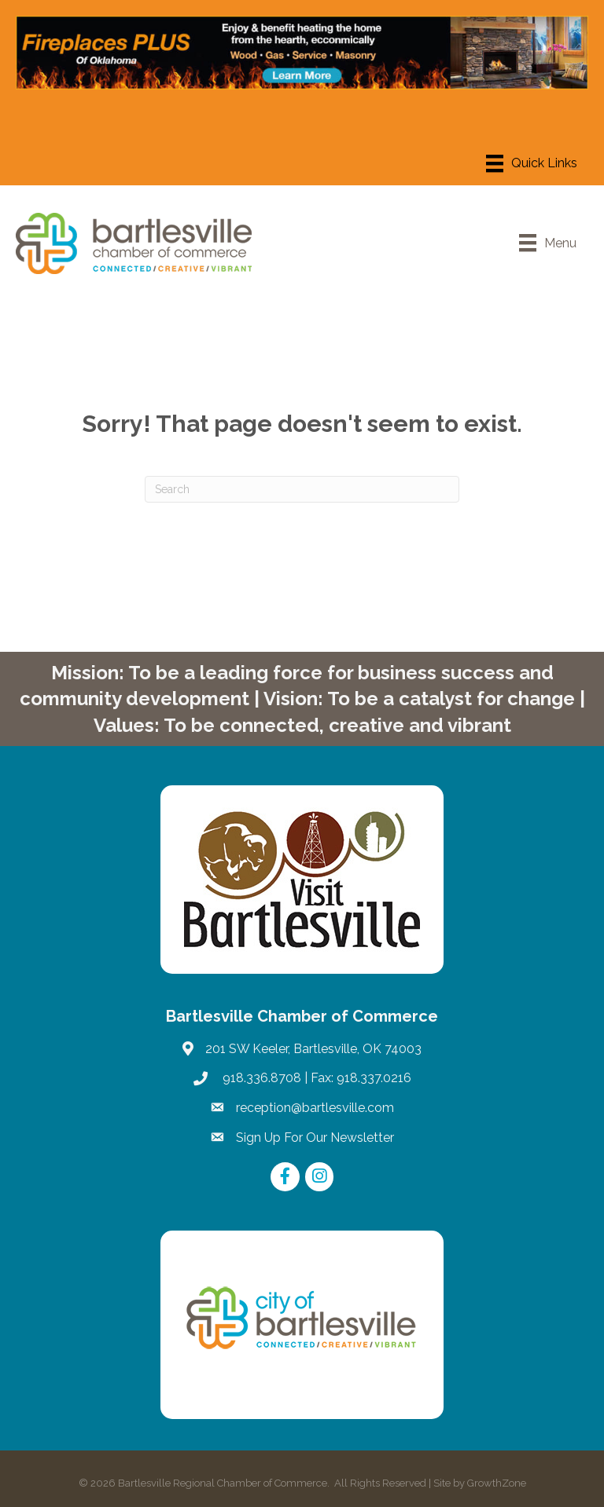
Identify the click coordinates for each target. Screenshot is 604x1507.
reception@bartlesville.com (315, 1107)
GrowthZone (496, 1483)
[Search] (302, 489)
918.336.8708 (260, 1077)
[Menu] (531, 163)
